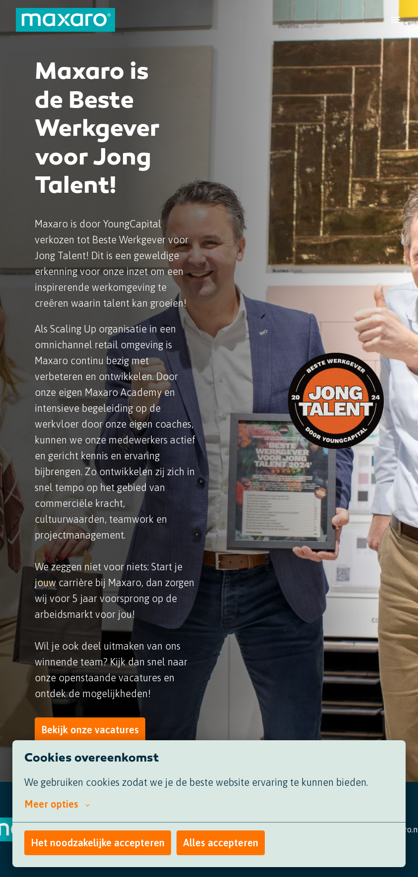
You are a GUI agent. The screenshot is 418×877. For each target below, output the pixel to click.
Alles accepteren (220, 842)
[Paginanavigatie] (395, 20)
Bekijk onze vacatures (90, 729)
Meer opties (57, 804)
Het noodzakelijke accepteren (98, 842)
